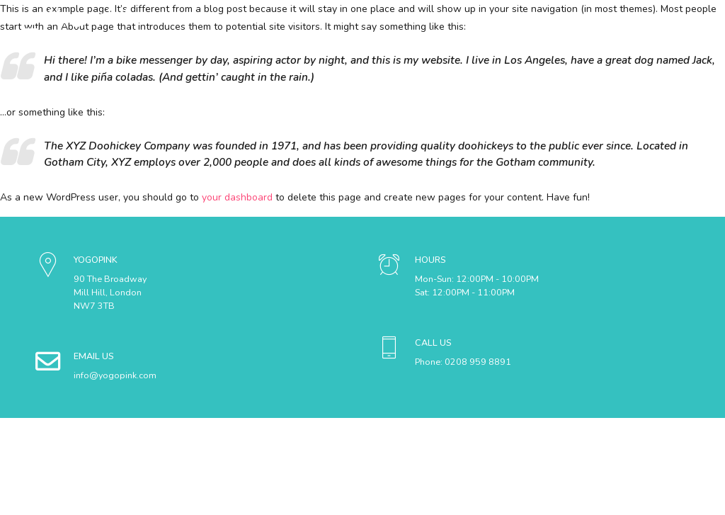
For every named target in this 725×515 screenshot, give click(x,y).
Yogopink (91, 17)
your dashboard (237, 197)
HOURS (430, 260)
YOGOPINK (96, 260)
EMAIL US (93, 356)
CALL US (433, 342)
